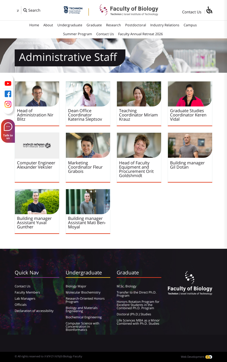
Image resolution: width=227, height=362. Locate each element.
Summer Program (77, 34)
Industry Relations (164, 25)
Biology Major (76, 286)
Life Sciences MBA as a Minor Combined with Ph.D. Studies (138, 322)
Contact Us (191, 11)
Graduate (94, 25)
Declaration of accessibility (34, 311)
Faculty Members (27, 292)
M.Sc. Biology (126, 286)
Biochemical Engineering (84, 317)
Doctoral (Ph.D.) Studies (134, 314)
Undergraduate (69, 25)
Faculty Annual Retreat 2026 (140, 34)
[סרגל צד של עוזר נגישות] (209, 10)
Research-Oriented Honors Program (85, 300)
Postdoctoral (135, 25)
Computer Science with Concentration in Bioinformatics (82, 326)
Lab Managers (25, 298)
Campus (190, 25)
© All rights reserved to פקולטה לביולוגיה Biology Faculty (48, 356)
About (48, 25)
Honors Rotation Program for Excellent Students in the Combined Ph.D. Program (138, 304)
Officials (21, 304)
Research (113, 25)
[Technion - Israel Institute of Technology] (73, 12)
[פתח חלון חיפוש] (32, 10)
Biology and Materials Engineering (82, 309)
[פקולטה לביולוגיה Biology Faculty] (125, 14)
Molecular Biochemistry (83, 292)
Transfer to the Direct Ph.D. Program (136, 294)
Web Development (196, 357)
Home (34, 25)
